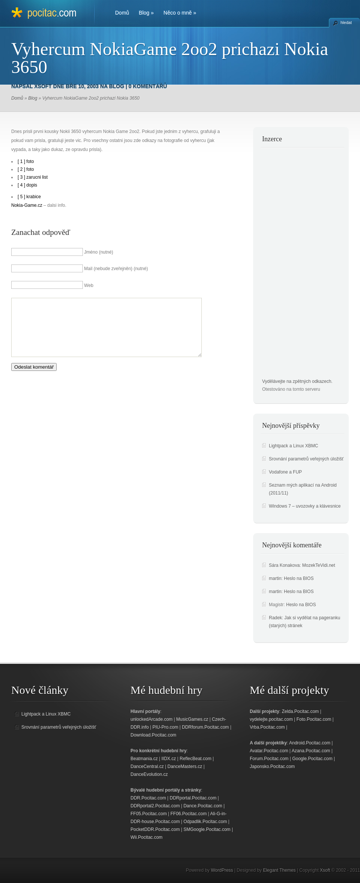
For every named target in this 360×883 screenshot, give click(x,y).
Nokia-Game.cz (26, 205)
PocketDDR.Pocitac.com (155, 829)
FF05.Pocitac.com (148, 813)
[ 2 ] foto (26, 169)
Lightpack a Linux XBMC (293, 445)
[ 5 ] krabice (29, 196)
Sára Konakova (284, 565)
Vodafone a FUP (285, 472)
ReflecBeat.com (196, 758)
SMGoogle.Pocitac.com (206, 829)
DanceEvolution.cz (149, 774)
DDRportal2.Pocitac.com (155, 805)
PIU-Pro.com (165, 727)
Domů (122, 13)
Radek (275, 617)
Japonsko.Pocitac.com (272, 766)
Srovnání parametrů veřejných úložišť (306, 459)
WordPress (222, 870)
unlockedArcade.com (151, 719)
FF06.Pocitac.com (189, 813)
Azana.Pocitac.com (311, 750)
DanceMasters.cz (185, 766)
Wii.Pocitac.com (146, 837)
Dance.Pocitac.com (202, 805)
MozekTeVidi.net (318, 565)
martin (275, 578)
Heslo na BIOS (299, 578)
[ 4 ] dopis (27, 185)
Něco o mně (180, 13)
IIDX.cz (169, 758)
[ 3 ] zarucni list (33, 177)
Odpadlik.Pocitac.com (205, 821)
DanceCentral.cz (147, 766)
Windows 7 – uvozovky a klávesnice (304, 506)
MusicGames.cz (192, 719)
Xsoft (43, 86)
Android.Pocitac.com (309, 743)
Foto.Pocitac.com (314, 719)
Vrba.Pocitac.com (267, 727)
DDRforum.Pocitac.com (205, 727)
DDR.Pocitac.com (148, 798)
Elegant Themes (279, 870)
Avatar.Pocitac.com (269, 750)
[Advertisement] (292, 265)
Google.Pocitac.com (312, 758)
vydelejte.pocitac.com (271, 719)
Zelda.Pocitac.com (300, 711)
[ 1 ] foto (26, 161)
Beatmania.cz (144, 758)
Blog (146, 13)
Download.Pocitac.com (153, 735)
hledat (346, 22)
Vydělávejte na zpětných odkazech (296, 381)
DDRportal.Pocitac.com (193, 798)
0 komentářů (148, 86)
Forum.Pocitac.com (269, 758)
